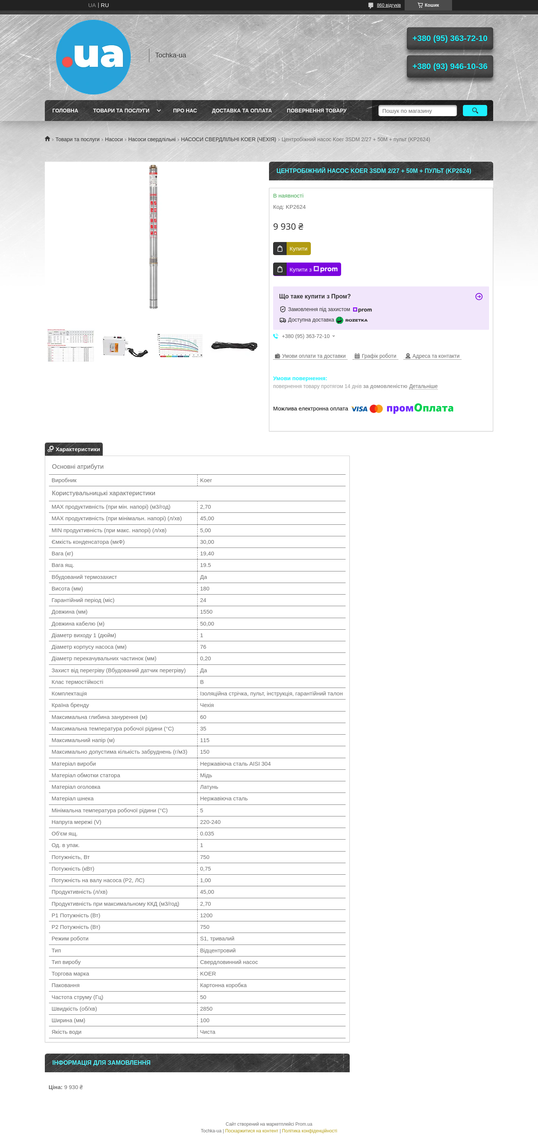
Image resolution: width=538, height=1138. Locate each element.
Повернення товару (317, 111)
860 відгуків (389, 5)
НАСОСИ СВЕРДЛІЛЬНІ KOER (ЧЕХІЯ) (228, 139)
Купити (298, 248)
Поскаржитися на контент (251, 1131)
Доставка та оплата (242, 111)
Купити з (314, 269)
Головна (65, 111)
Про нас (185, 111)
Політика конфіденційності (309, 1131)
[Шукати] (475, 110)
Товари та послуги (121, 111)
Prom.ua (304, 1124)
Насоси (114, 139)
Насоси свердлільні (152, 139)
